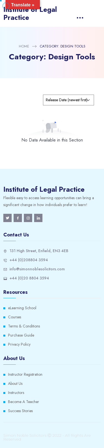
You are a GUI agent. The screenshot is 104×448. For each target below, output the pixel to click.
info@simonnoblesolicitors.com (37, 269)
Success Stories (20, 411)
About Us (15, 383)
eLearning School (22, 308)
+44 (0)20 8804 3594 (29, 278)
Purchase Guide (21, 335)
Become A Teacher (23, 401)
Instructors (16, 392)
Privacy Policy (19, 344)
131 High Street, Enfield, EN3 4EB (38, 251)
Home (24, 46)
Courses (14, 317)
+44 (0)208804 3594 (28, 260)
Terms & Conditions (24, 326)
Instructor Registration (25, 374)
